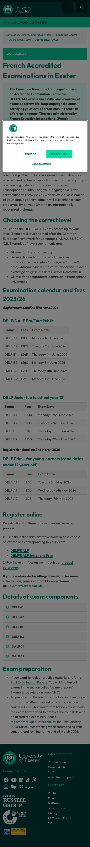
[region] (45, 146)
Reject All (30, 153)
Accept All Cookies (59, 153)
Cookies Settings (41, 163)
